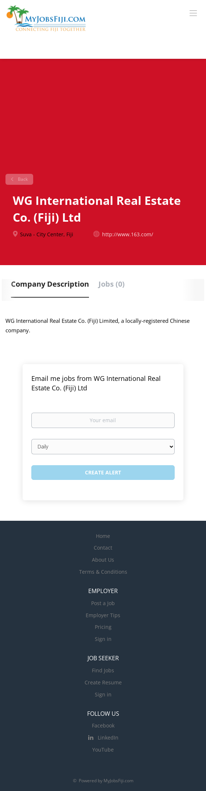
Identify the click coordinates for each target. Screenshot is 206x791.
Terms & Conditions (103, 571)
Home (103, 535)
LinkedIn (108, 737)
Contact (103, 547)
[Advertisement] (103, 119)
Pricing (103, 626)
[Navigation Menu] (193, 12)
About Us (103, 559)
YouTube (103, 749)
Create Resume (103, 682)
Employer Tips (103, 615)
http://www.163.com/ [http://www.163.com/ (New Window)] (127, 234)
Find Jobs (103, 670)
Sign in (103, 638)
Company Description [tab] (50, 284)
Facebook (103, 725)
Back (22, 179)
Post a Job (103, 603)
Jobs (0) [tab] (111, 284)
